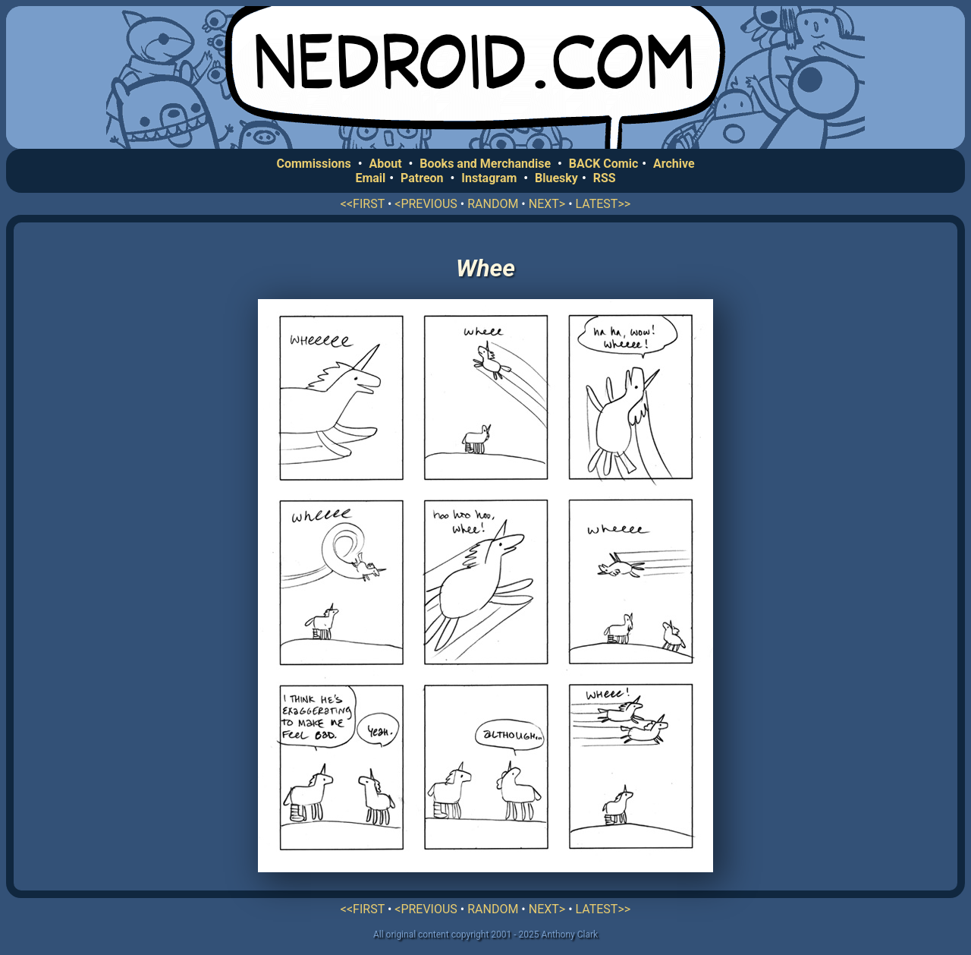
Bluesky (556, 178)
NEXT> (547, 204)
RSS (604, 178)
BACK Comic (603, 163)
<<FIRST (363, 204)
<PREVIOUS (425, 204)
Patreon (422, 178)
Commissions (313, 163)
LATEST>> (603, 204)
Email (370, 178)
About (385, 163)
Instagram (489, 178)
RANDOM (492, 204)
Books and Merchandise (485, 163)
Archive (674, 163)
